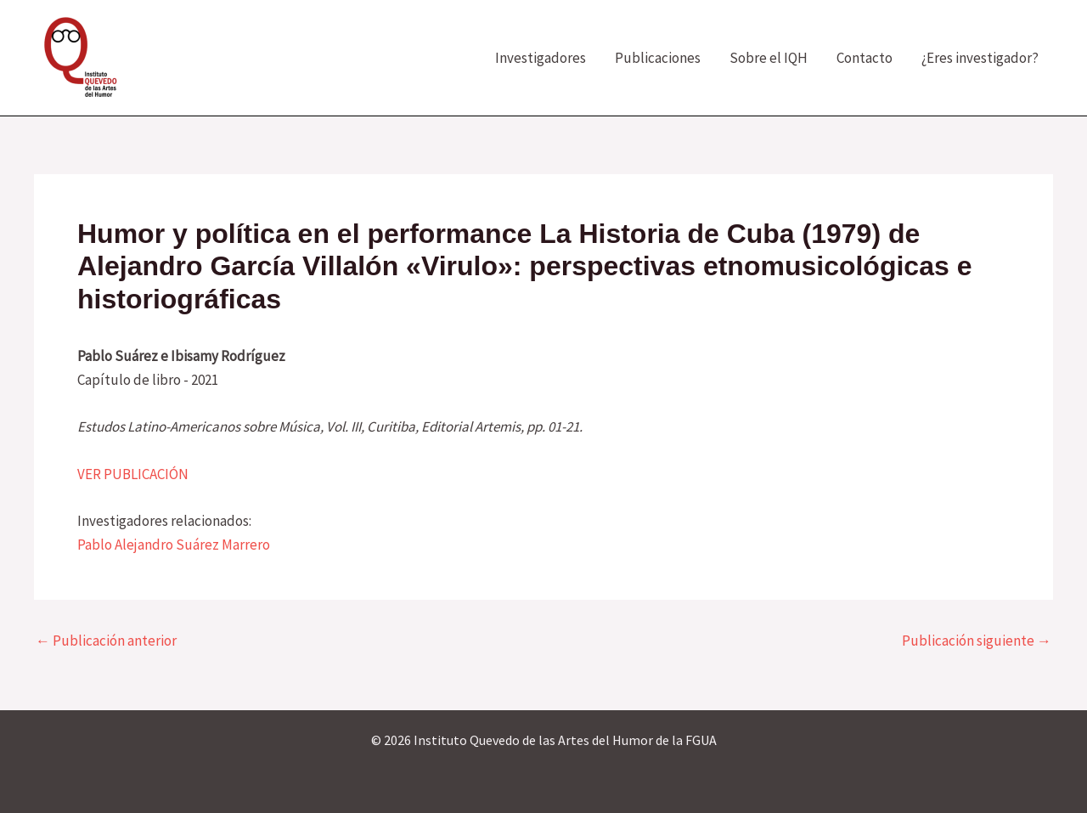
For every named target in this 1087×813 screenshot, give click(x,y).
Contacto (864, 57)
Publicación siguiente (976, 641)
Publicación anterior (106, 641)
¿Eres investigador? (980, 57)
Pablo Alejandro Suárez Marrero (173, 544)
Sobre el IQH (768, 57)
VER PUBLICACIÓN (133, 474)
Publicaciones (658, 57)
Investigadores (540, 57)
